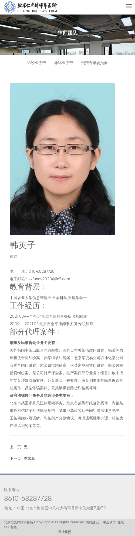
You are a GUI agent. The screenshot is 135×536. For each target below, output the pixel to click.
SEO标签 (10, 527)
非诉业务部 (63, 63)
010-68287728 (42, 272)
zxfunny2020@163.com (49, 279)
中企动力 (109, 522)
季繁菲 (29, 459)
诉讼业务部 (36, 63)
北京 (120, 522)
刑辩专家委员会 (94, 63)
